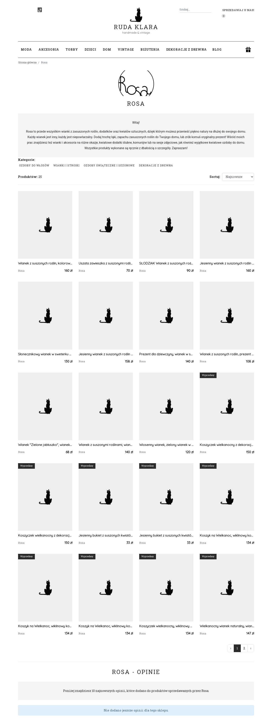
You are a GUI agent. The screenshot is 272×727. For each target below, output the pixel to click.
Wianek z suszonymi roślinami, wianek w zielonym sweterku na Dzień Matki (106, 445)
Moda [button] (26, 49)
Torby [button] (72, 49)
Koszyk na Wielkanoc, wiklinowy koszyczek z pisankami (106, 626)
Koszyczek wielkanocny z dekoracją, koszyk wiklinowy (227, 445)
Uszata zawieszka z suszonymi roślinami (106, 263)
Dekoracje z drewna (156, 165)
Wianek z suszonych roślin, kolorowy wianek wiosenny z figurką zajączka (45, 263)
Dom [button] (107, 49)
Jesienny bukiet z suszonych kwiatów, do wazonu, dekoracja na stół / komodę (106, 535)
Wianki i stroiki (66, 165)
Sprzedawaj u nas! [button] (238, 10)
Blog (217, 49)
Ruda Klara (136, 23)
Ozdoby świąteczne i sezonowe (109, 165)
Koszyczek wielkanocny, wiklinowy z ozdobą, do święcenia (166, 626)
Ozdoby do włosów (34, 165)
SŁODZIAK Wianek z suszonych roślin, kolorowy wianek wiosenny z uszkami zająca (166, 263)
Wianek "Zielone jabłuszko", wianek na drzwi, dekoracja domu (45, 445)
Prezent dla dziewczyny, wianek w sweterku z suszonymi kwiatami (166, 354)
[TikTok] (40, 9)
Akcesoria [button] (48, 49)
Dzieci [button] (90, 49)
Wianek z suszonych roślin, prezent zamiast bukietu (227, 354)
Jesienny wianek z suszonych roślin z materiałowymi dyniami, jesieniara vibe (227, 263)
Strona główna (27, 62)
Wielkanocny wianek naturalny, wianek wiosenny (227, 626)
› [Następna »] (250, 648)
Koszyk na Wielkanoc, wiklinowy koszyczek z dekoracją (45, 626)
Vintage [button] (126, 49)
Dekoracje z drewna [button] (186, 49)
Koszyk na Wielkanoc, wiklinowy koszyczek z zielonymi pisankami (227, 535)
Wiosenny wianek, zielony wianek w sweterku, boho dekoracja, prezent (166, 445)
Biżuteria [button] (150, 49)
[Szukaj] (209, 9)
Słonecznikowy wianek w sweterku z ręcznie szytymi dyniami (45, 354)
